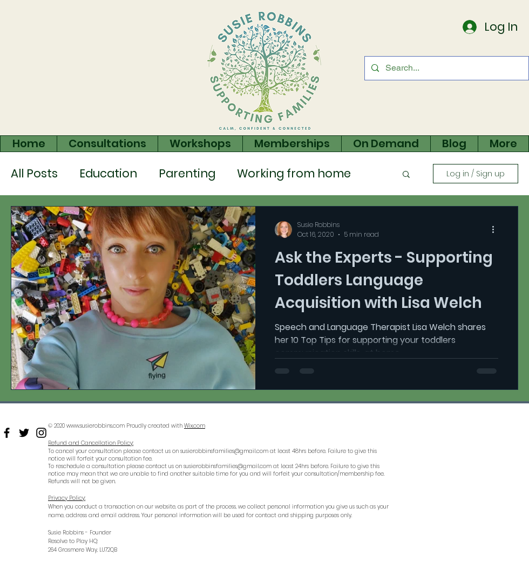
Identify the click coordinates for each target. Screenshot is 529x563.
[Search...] (445, 68)
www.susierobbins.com (95, 426)
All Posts (34, 174)
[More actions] (496, 229)
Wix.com (194, 426)
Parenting (187, 174)
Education (108, 174)
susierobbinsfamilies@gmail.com (224, 451)
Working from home (294, 174)
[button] (406, 175)
